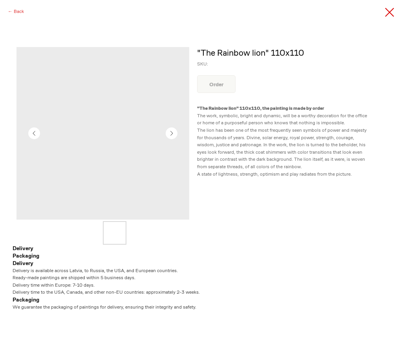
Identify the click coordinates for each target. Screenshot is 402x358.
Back (19, 11)
